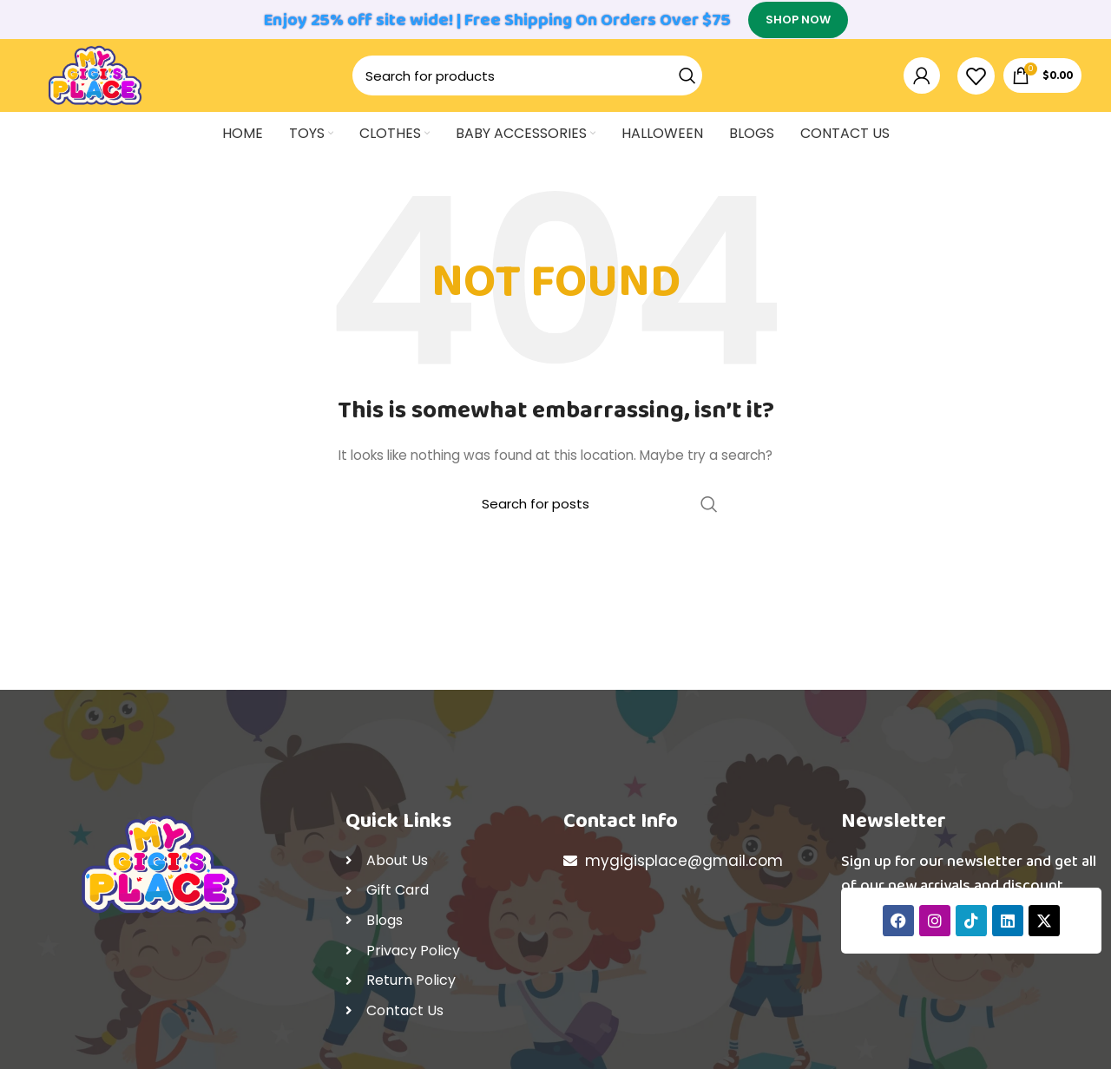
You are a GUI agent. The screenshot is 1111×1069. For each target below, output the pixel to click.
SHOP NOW (798, 21)
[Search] (536, 89)
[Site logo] (103, 87)
